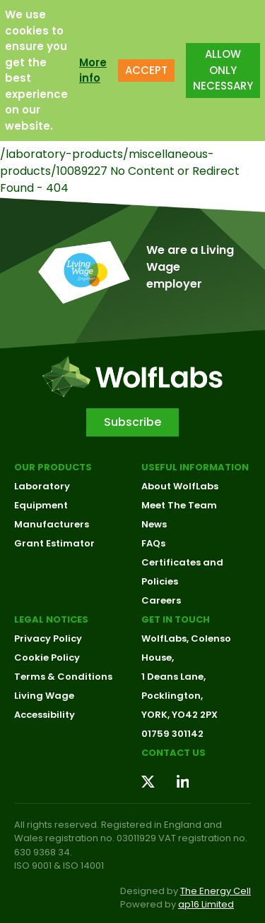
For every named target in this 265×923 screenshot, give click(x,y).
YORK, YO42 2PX (179, 714)
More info (93, 70)
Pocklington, (172, 695)
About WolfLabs (179, 486)
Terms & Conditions (63, 676)
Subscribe (132, 422)
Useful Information (195, 467)
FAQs (153, 543)
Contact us (173, 752)
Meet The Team (179, 505)
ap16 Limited (206, 904)
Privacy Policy (48, 638)
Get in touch (175, 619)
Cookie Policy (47, 657)
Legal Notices (51, 619)
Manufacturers (51, 524)
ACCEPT (146, 70)
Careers (161, 600)
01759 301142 (172, 733)
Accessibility (44, 714)
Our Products (53, 467)
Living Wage (44, 695)
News (154, 524)
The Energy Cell (215, 891)
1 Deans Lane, (173, 676)
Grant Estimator (54, 543)
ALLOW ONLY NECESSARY (223, 70)
